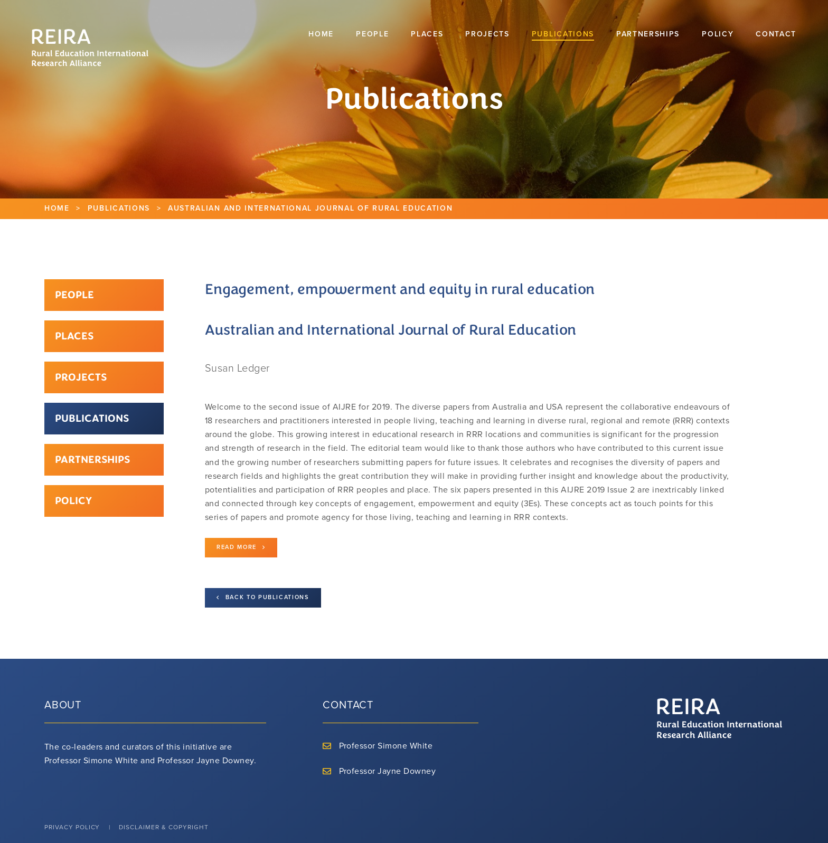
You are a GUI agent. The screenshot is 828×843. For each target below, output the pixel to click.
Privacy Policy (72, 827)
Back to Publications (263, 598)
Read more (241, 548)
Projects (81, 377)
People (74, 295)
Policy (73, 501)
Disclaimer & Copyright (163, 827)
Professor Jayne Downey (387, 771)
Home (57, 208)
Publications (119, 208)
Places (74, 336)
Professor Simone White (386, 746)
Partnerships (92, 459)
